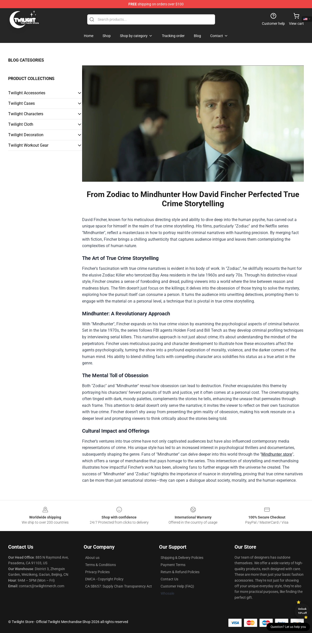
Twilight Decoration (25, 134)
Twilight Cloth (20, 124)
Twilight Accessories (26, 92)
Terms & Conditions (100, 565)
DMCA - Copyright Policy (104, 579)
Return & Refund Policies (180, 572)
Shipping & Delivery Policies (182, 558)
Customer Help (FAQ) (177, 586)
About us (92, 558)
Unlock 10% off (302, 610)
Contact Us (169, 579)
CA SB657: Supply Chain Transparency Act (118, 586)
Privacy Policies (97, 572)
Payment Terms (173, 565)
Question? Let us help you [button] (288, 627)
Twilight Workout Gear (28, 145)
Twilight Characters (25, 113)
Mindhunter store (276, 454)
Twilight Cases (21, 103)
